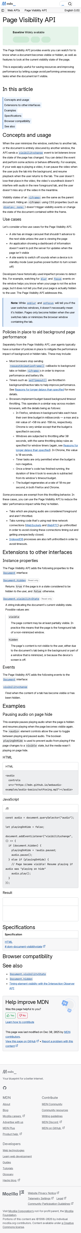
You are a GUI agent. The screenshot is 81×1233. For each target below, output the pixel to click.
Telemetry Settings (39, 1198)
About (6, 1104)
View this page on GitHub (20, 1041)
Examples (10, 110)
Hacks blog (10, 1180)
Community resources (55, 1110)
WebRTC (52, 525)
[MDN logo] (9, 1072)
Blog (5, 1110)
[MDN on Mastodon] (23, 1088)
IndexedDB (16, 539)
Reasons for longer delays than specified (39, 389)
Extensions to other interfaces (22, 105)
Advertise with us (13, 1122)
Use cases (12, 219)
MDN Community (52, 1104)
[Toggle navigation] (77, 4)
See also (9, 126)
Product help (11, 1134)
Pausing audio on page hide (27, 714)
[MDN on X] (17, 1088)
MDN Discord (50, 1122)
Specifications (12, 115)
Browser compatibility (17, 121)
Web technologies (13, 1150)
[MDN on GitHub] (5, 1088)
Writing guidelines (52, 1116)
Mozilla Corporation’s (21, 1211)
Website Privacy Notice (42, 1193)
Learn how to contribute (19, 1022)
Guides (7, 1162)
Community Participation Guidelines (49, 1203)
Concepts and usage (16, 99)
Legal (59, 1198)
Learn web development (17, 1156)
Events (9, 667)
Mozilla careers (12, 1116)
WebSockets (33, 525)
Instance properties (20, 560)
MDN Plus (9, 1128)
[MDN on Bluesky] (11, 1088)
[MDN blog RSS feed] (29, 1088)
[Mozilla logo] (13, 1192)
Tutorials (8, 1168)
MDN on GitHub (52, 1128)
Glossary (8, 1174)
